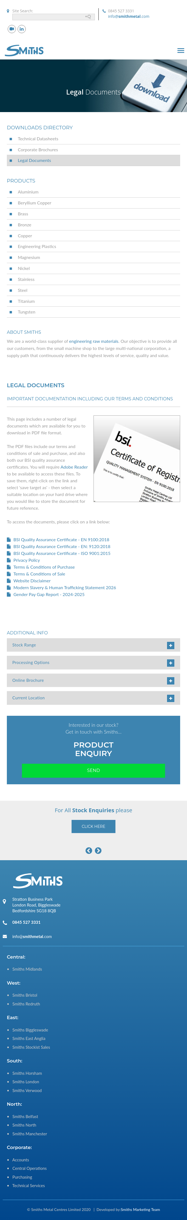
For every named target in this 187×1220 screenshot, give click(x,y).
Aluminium (28, 191)
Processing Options (93, 663)
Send (93, 770)
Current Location (93, 698)
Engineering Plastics (37, 246)
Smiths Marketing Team (140, 1209)
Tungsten (26, 311)
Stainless (26, 279)
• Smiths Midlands (24, 969)
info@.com (128, 16)
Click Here (93, 826)
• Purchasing (19, 1177)
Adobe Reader (74, 466)
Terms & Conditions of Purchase (44, 566)
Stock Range (93, 645)
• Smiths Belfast (22, 1116)
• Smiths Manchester (27, 1133)
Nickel (24, 268)
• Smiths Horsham (24, 1073)
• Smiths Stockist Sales (28, 1047)
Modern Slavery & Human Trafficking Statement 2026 (64, 587)
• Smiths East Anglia (26, 1038)
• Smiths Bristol (22, 995)
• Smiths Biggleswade (27, 1029)
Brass (23, 213)
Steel (22, 290)
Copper (25, 235)
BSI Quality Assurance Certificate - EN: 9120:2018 (61, 546)
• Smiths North (21, 1124)
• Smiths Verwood (24, 1090)
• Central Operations (27, 1168)
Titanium (26, 301)
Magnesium (29, 257)
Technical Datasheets (38, 138)
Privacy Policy (26, 560)
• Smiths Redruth (23, 1003)
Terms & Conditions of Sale (39, 573)
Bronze (24, 224)
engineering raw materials (93, 341)
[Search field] (53, 17)
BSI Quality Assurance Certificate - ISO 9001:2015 (61, 553)
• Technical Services (26, 1185)
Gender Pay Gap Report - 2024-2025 (49, 594)
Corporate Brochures (38, 149)
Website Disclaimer (32, 580)
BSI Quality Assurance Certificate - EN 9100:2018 (61, 539)
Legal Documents (34, 160)
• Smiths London (23, 1081)
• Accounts (18, 1159)
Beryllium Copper (34, 202)
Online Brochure (93, 681)
